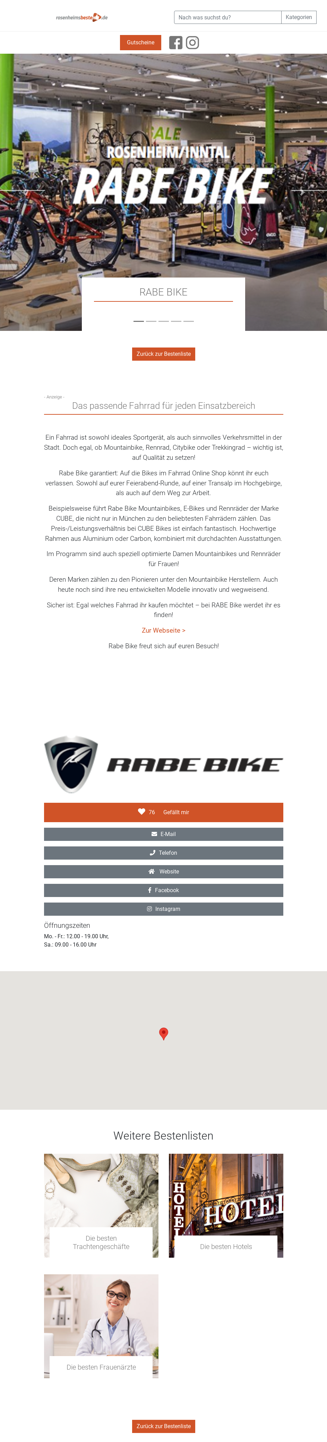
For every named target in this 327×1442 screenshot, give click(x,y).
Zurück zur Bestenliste (164, 354)
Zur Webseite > (164, 630)
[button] (24, 192)
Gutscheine (140, 42)
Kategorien (299, 17)
